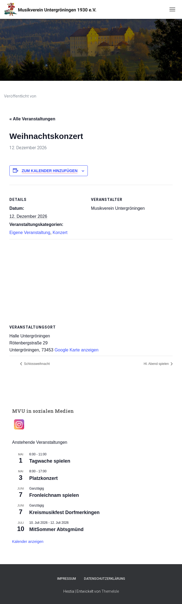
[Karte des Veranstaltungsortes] (91, 278)
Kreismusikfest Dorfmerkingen (64, 512)
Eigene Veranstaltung (29, 232)
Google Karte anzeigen (76, 350)
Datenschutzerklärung (104, 579)
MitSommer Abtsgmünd (56, 529)
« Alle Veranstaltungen (32, 119)
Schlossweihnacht (36, 364)
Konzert (60, 232)
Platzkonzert (43, 478)
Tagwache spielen (49, 461)
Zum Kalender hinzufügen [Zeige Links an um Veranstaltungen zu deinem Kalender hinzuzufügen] (50, 171)
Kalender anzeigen (27, 541)
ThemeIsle (110, 591)
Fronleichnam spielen (54, 495)
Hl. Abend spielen (157, 364)
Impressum (66, 579)
